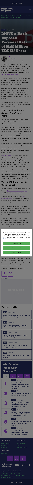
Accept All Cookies (16, 252)
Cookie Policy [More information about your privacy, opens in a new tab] (6, 238)
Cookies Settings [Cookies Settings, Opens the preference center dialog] (16, 243)
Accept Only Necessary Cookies (16, 248)
